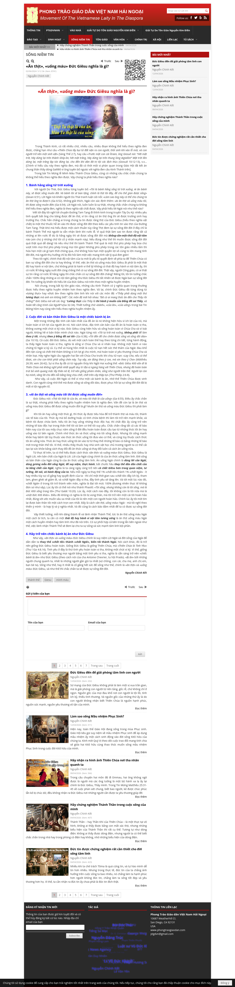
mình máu (62, 580)
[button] (55, 30)
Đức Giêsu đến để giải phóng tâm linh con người (105, 672)
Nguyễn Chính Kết (38, 76)
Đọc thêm (141, 708)
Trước (107, 61)
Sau (117, 61)
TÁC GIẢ (93, 907)
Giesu (48, 580)
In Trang (28, 587)
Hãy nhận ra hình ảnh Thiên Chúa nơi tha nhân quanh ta (91, 47)
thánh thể (34, 580)
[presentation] (56, 641)
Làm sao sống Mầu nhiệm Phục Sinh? (97, 716)
